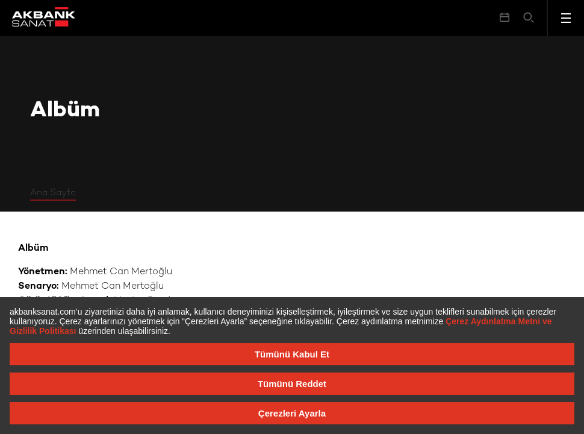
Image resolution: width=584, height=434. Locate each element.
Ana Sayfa (53, 193)
